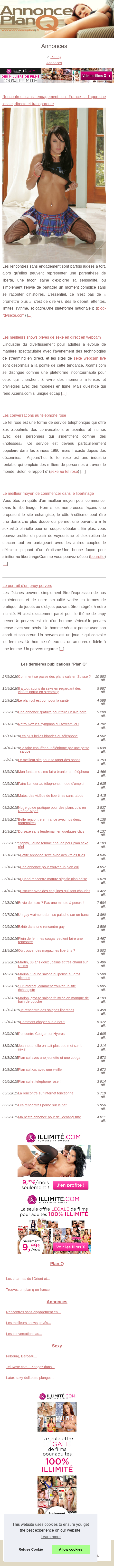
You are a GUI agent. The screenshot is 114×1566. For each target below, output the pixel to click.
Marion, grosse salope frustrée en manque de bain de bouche (53, 999)
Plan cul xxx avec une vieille (40, 1069)
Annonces (54, 63)
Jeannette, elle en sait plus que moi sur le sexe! (50, 1047)
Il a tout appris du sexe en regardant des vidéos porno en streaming (49, 690)
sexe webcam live (90, 358)
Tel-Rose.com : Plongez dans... (30, 1367)
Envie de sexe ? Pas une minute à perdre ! (51, 903)
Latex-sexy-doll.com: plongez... (30, 1378)
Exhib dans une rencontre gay (41, 927)
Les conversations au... (24, 1334)
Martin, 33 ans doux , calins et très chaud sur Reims (53, 964)
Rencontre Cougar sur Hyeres (41, 1034)
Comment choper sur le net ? (42, 1022)
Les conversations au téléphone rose (34, 415)
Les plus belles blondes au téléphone (49, 736)
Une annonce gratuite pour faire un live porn (52, 712)
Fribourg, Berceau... (21, 1356)
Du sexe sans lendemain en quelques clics (51, 831)
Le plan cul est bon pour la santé (43, 700)
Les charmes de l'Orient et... (28, 1279)
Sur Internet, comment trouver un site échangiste (47, 987)
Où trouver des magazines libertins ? (46, 950)
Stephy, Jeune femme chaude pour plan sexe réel (53, 845)
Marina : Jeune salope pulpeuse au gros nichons (49, 976)
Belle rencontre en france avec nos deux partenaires (49, 821)
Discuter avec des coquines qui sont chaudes (55, 891)
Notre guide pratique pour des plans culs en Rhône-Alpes (52, 809)
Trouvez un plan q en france (28, 1290)
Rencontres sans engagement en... (33, 1312)
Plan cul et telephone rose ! (39, 1081)
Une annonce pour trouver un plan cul (49, 867)
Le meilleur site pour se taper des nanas (49, 760)
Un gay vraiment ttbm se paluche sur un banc (53, 915)
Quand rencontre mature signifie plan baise (53, 879)
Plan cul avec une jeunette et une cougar (50, 1058)
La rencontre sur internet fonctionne (45, 1093)
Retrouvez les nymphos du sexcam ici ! (48, 724)
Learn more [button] (51, 1537)
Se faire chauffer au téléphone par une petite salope (54, 749)
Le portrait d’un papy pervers (27, 586)
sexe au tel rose (64, 471)
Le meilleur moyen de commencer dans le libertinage (48, 493)
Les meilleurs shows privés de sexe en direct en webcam (51, 337)
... (29, 315)
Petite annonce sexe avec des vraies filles (52, 855)
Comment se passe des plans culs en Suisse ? (54, 676)
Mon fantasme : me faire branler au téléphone (53, 772)
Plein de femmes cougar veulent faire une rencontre (50, 940)
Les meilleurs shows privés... (28, 1323)
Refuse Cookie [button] (31, 1549)
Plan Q (55, 57)
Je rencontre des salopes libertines (47, 1010)
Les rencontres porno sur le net (42, 1105)
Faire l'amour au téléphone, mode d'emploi (51, 784)
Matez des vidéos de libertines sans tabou (50, 796)
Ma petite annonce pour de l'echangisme (49, 1117)
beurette (97, 557)
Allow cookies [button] (70, 1549)
